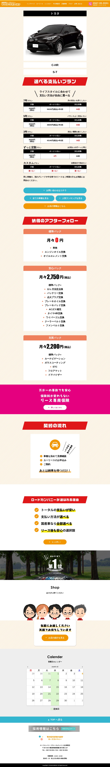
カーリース (39, 3)
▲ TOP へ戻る (55, 719)
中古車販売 (56, 3)
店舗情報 (64, 3)
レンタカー (48, 3)
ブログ (70, 3)
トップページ (31, 3)
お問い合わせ (78, 3)
